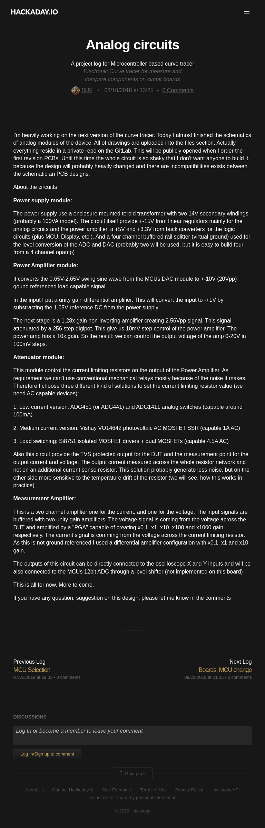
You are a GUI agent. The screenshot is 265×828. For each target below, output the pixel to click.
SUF (81, 90)
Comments (178, 90)
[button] (246, 11)
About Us (34, 789)
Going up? (132, 774)
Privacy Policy (189, 789)
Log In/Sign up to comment (47, 754)
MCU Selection (31, 669)
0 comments (69, 677)
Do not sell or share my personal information (132, 797)
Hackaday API (226, 789)
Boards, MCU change (225, 669)
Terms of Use (153, 789)
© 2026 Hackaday (132, 810)
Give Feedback (117, 789)
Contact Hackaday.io (72, 789)
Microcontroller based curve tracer (152, 64)
